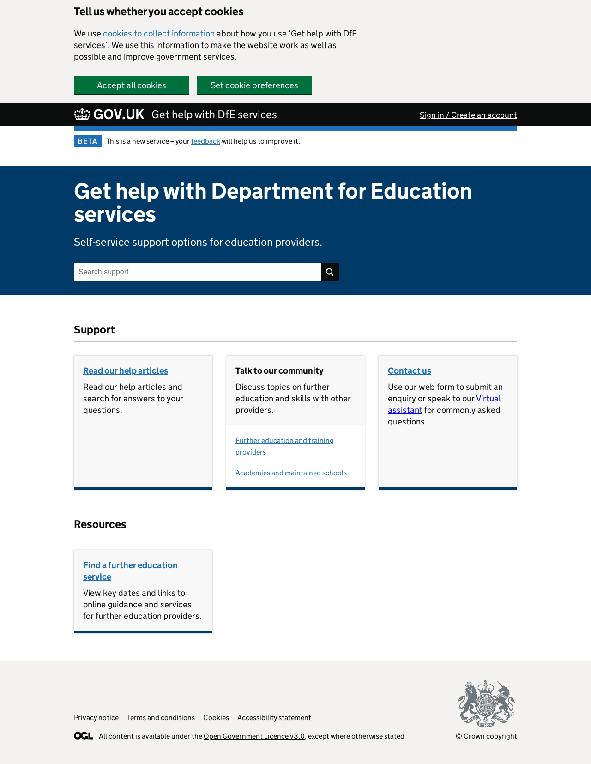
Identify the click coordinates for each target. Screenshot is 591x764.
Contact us (409, 370)
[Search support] (197, 272)
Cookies (216, 717)
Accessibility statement (274, 717)
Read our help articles (125, 370)
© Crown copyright (486, 736)
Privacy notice (96, 717)
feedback (205, 141)
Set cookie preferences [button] (254, 85)
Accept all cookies (131, 85)
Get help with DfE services (214, 114)
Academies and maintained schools (291, 472)
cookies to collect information (159, 33)
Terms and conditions (161, 717)
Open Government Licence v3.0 (254, 736)
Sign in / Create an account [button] (468, 115)
